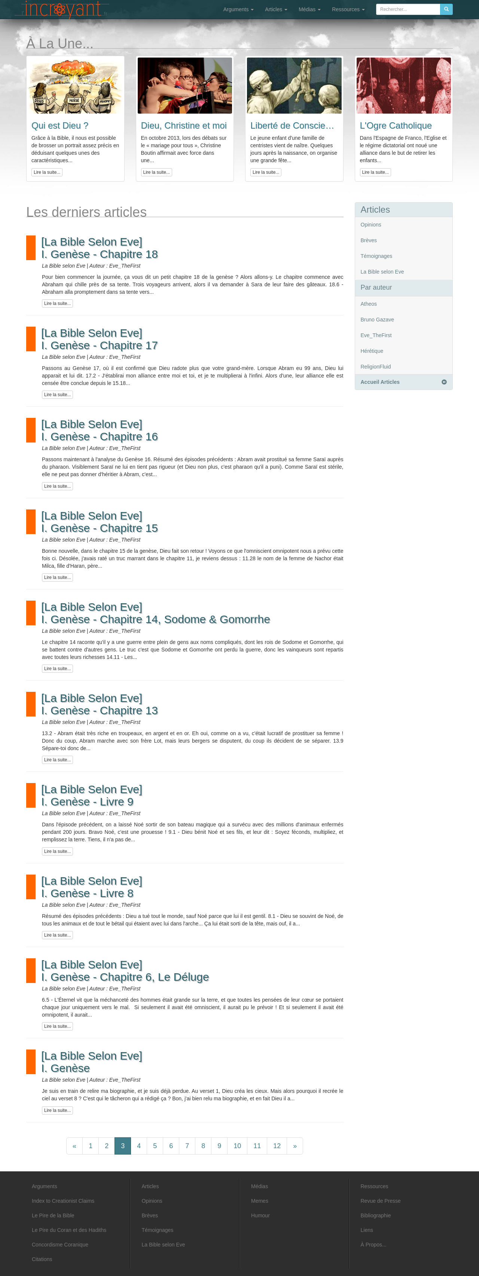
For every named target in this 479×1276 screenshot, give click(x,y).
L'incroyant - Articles (62, 10)
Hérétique (372, 351)
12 (277, 1146)
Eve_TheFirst (376, 335)
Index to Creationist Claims (63, 1201)
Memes (259, 1201)
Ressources (348, 9)
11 (257, 1146)
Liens (367, 1230)
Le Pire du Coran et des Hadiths (69, 1230)
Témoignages (377, 256)
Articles (276, 9)
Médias (310, 9)
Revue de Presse (381, 1201)
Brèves (369, 240)
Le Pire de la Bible (53, 1215)
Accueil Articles (404, 382)
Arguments (238, 9)
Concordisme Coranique (60, 1245)
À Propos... (374, 1245)
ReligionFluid (376, 367)
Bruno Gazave (377, 320)
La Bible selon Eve (382, 272)
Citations (42, 1259)
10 (237, 1146)
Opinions (371, 225)
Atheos (369, 304)
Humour (260, 1215)
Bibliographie (376, 1215)
